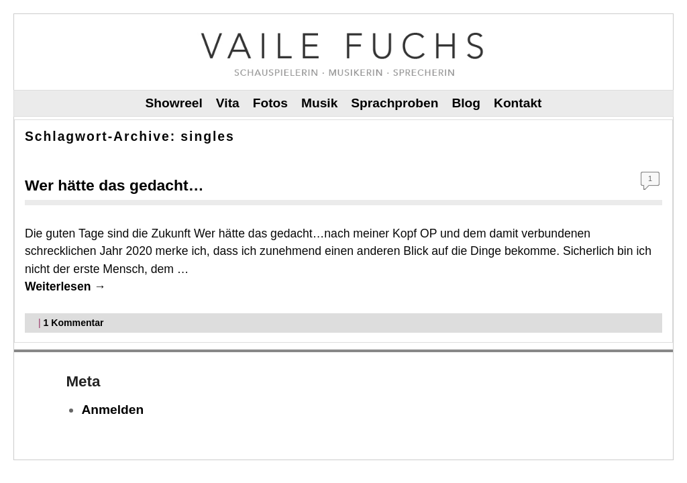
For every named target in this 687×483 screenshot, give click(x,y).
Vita (228, 103)
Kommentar (74, 322)
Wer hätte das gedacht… (114, 185)
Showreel (174, 103)
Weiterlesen (65, 286)
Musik (319, 103)
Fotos (270, 103)
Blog (466, 103)
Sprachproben (394, 103)
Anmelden (112, 409)
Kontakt (517, 103)
